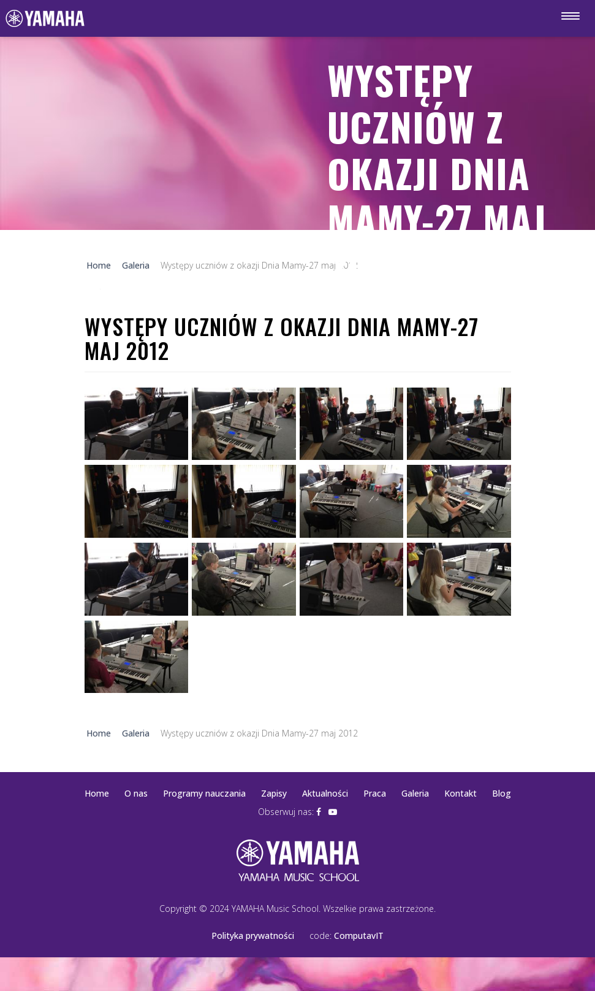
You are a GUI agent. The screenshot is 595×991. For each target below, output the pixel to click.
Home (97, 793)
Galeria (415, 793)
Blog (501, 793)
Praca (374, 793)
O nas (136, 793)
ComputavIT (359, 935)
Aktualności (325, 793)
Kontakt (460, 793)
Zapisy (274, 793)
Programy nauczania (204, 793)
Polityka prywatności (252, 935)
